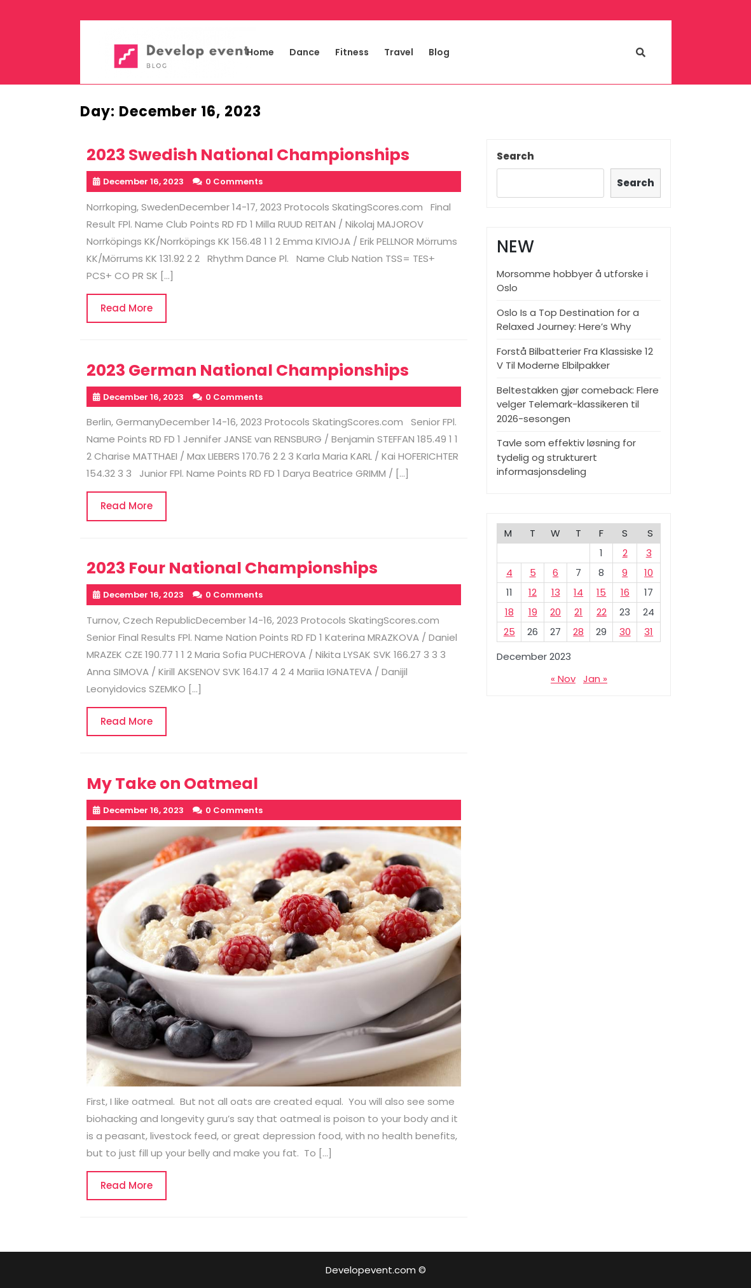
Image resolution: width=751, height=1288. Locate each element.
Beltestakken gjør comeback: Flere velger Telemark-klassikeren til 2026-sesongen (578, 404)
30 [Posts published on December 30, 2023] (625, 631)
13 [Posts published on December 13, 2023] (555, 592)
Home (260, 52)
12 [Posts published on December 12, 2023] (532, 592)
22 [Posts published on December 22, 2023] (601, 612)
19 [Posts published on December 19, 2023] (532, 612)
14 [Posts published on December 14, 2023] (578, 592)
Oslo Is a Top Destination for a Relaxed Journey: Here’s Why (568, 320)
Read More (133, 312)
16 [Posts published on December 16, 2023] (625, 592)
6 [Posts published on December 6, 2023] (555, 572)
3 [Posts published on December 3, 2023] (649, 552)
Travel (398, 52)
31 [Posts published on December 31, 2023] (648, 631)
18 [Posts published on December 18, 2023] (509, 612)
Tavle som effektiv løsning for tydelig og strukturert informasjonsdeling (566, 457)
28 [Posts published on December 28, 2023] (578, 631)
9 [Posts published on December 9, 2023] (625, 572)
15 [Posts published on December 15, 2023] (601, 592)
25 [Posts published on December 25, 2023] (509, 631)
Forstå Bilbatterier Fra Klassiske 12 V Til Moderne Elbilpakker (575, 359)
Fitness (352, 52)
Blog (439, 52)
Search (515, 156)
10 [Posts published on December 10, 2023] (648, 572)
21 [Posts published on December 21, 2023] (578, 612)
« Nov (563, 678)
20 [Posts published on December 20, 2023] (555, 612)
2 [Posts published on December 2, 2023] (625, 552)
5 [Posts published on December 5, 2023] (533, 572)
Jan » (595, 678)
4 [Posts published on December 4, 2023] (509, 572)
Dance (304, 52)
